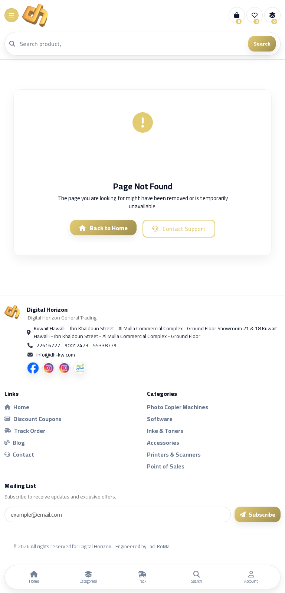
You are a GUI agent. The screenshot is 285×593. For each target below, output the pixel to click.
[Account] (251, 577)
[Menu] (11, 15)
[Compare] (272, 15)
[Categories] (88, 577)
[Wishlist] (254, 15)
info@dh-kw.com (55, 355)
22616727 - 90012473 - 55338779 (76, 345)
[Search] (132, 44)
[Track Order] (142, 577)
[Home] (34, 577)
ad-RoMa (160, 546)
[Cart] (237, 15)
